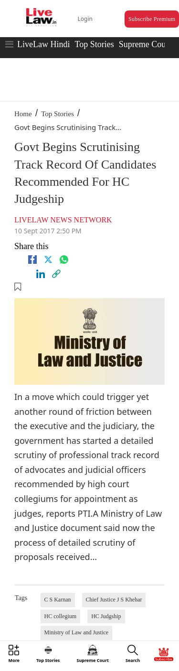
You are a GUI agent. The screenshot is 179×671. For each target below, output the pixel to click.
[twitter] (48, 259)
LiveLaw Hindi (43, 44)
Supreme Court (145, 44)
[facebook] (32, 259)
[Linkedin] (40, 274)
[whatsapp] (64, 259)
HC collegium (60, 616)
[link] (56, 274)
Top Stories (94, 44)
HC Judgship (106, 616)
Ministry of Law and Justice (76, 632)
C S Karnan (57, 599)
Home (23, 114)
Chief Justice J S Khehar (114, 599)
